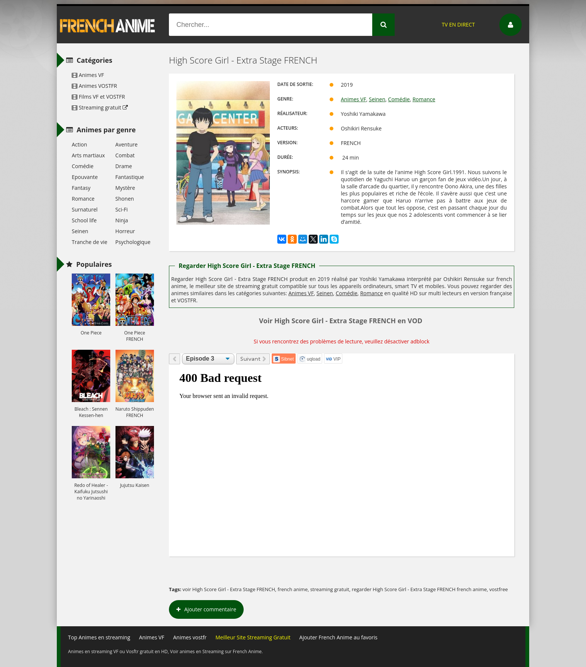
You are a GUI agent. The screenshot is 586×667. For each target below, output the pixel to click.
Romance (424, 99)
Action (79, 144)
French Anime (107, 24)
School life (84, 220)
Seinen (377, 99)
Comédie (399, 99)
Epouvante (85, 176)
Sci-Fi (121, 209)
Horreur (125, 231)
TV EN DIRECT (458, 24)
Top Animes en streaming (99, 637)
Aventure (126, 144)
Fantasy (81, 187)
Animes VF (353, 99)
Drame (123, 166)
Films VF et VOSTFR (98, 96)
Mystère (125, 187)
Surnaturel (85, 209)
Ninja (121, 220)
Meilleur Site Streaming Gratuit (252, 637)
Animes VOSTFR (94, 85)
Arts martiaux (88, 155)
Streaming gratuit (100, 107)
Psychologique (133, 242)
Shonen (124, 198)
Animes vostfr (190, 637)
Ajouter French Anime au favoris (338, 637)
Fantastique (129, 176)
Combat (125, 155)
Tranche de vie (89, 242)
